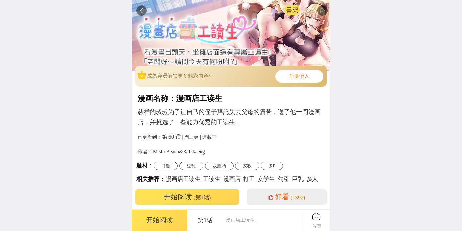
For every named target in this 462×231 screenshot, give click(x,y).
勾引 (283, 179)
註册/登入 (299, 76)
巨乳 (298, 179)
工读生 (211, 179)
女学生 (266, 179)
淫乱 (191, 165)
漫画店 (232, 179)
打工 (249, 179)
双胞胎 (219, 165)
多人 (312, 179)
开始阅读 (187, 197)
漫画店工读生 (183, 179)
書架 (292, 9)
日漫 (165, 165)
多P (271, 165)
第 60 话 (171, 136)
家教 (247, 165)
